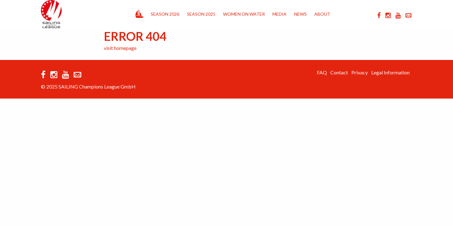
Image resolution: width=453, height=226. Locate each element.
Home (139, 12)
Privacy (359, 72)
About (322, 14)
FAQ (322, 72)
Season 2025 (201, 14)
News (300, 14)
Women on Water (244, 14)
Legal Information (390, 72)
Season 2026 (165, 14)
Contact (339, 72)
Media (279, 14)
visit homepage (120, 48)
